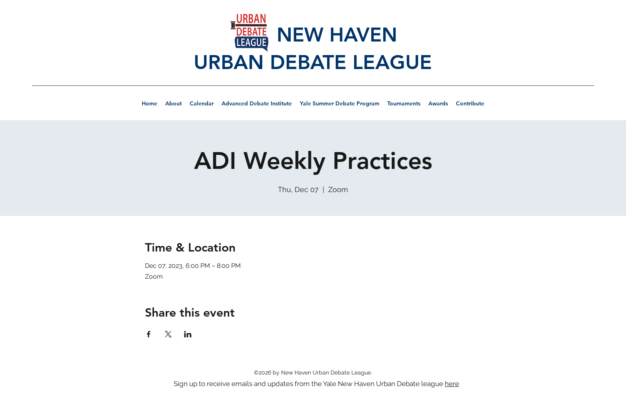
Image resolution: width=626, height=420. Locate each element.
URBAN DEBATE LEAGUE (313, 62)
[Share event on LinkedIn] (188, 334)
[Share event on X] (168, 334)
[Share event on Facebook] (149, 334)
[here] (452, 384)
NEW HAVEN (313, 34)
